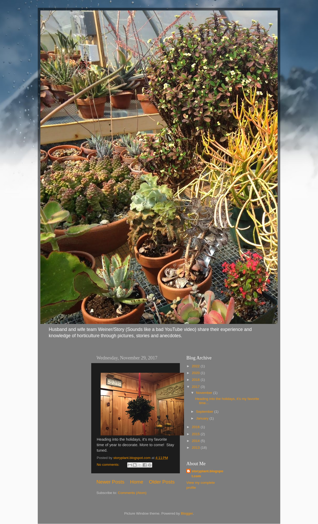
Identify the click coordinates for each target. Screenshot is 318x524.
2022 (196, 366)
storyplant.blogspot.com (207, 473)
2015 (196, 434)
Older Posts (162, 482)
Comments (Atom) (132, 493)
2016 (196, 427)
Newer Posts (110, 482)
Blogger (187, 513)
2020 (196, 373)
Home (136, 482)
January (203, 418)
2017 (196, 387)
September (205, 412)
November (204, 393)
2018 (196, 380)
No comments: (108, 465)
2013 (196, 448)
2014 (196, 441)
